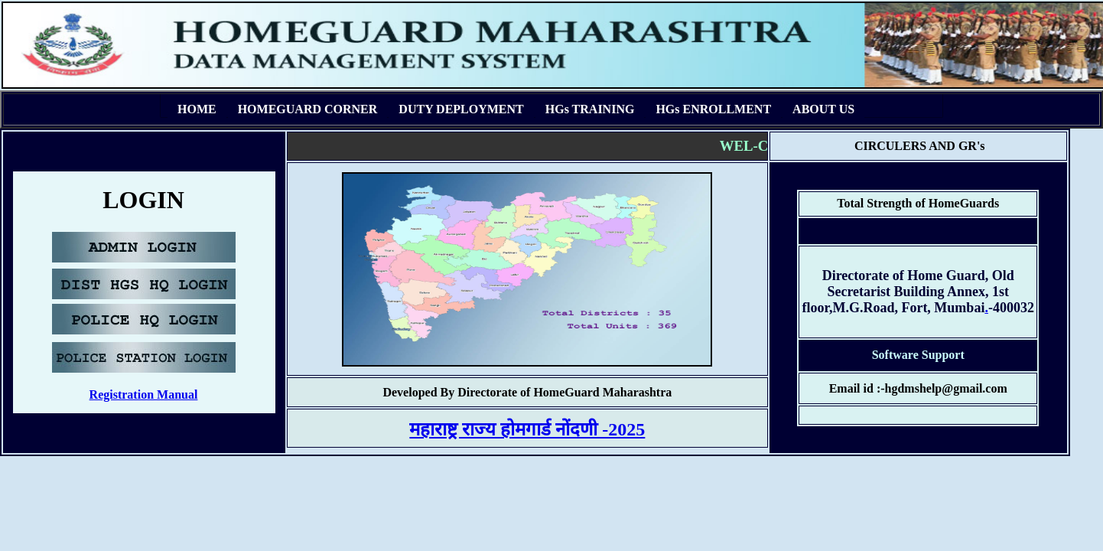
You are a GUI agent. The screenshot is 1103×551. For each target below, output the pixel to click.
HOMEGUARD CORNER (308, 109)
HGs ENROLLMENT (713, 109)
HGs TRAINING (590, 109)
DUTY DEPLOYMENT (461, 109)
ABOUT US (823, 109)
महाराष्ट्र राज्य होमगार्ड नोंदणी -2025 (527, 429)
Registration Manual (143, 394)
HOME (196, 109)
